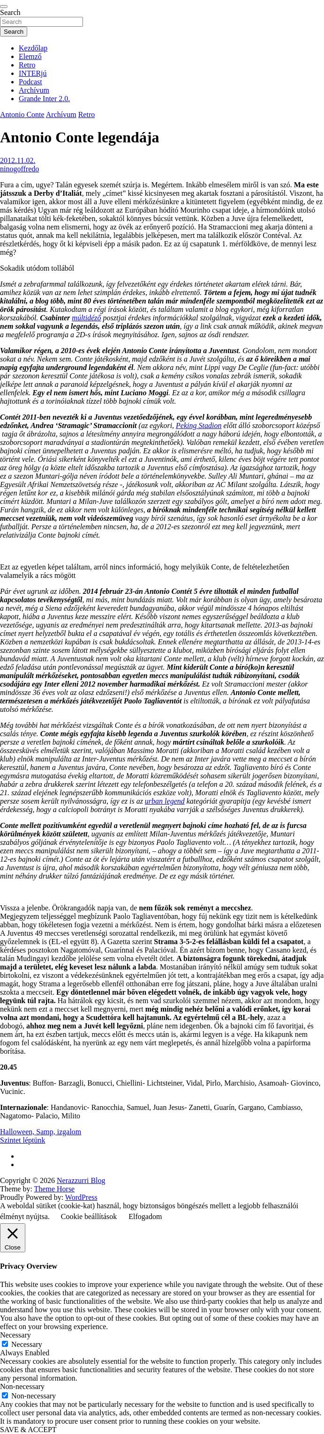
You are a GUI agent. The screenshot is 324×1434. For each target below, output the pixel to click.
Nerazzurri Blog (81, 1180)
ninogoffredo (19, 169)
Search (10, 12)
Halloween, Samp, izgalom (40, 1132)
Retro (27, 65)
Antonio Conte (22, 114)
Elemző (30, 56)
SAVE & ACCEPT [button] (28, 1430)
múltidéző (86, 318)
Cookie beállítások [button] (89, 1216)
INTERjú (33, 73)
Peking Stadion (198, 425)
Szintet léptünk (22, 1140)
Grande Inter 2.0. (44, 99)
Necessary (26, 1344)
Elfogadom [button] (145, 1216)
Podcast (30, 82)
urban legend (165, 801)
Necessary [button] (15, 1335)
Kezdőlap (33, 48)
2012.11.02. (17, 160)
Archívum (34, 90)
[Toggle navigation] (4, 6)
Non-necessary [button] (22, 1386)
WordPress (81, 1197)
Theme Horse (54, 1189)
